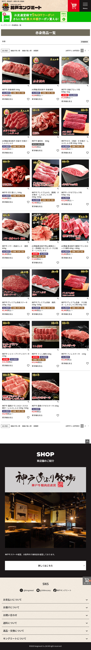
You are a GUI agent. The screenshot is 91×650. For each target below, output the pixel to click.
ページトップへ (87, 441)
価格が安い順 (15, 50)
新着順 (36, 50)
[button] (88, 50)
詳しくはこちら (45, 565)
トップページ (5, 25)
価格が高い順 (27, 50)
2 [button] (85, 50)
